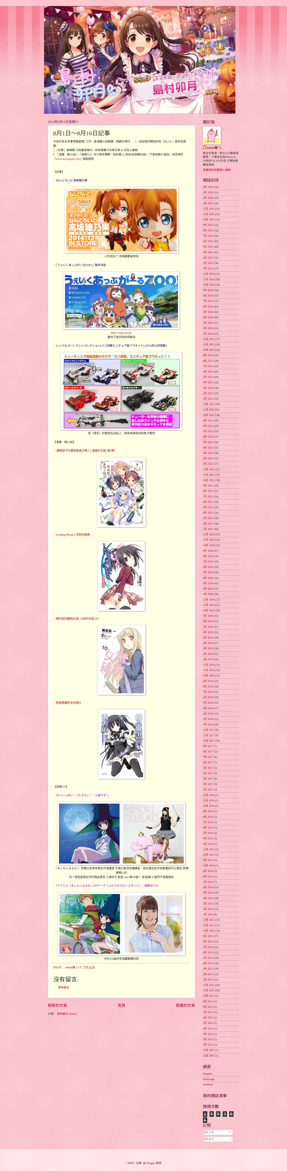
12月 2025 (209, 208)
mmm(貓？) (214, 147)
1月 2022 (208, 463)
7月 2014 (208, 881)
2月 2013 (208, 974)
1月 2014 (208, 914)
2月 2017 (208, 784)
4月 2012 (208, 1028)
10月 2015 (209, 854)
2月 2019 (208, 654)
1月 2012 (208, 1044)
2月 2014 (208, 909)
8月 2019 (208, 621)
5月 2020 (208, 572)
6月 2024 (208, 306)
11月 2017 (208, 735)
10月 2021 (209, 480)
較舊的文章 (185, 1005)
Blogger (150, 1163)
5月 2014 (208, 892)
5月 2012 (208, 1023)
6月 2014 (208, 887)
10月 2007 (209, 1055)
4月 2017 (208, 773)
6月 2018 (208, 697)
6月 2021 (208, 501)
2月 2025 (208, 263)
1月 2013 (208, 979)
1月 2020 (208, 594)
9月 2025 (208, 225)
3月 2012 (208, 1034)
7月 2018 (208, 691)
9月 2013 (208, 936)
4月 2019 (208, 643)
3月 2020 (208, 583)
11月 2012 (208, 990)
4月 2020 (208, 578)
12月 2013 (209, 919)
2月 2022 (208, 458)
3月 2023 (208, 388)
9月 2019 (208, 615)
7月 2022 (208, 431)
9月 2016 (208, 811)
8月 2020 (208, 556)
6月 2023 (208, 371)
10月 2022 (209, 415)
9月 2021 (208, 485)
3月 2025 (208, 257)
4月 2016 (208, 838)
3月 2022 (208, 453)
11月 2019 (208, 605)
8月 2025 (208, 230)
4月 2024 (208, 317)
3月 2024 (208, 322)
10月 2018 (209, 675)
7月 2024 (208, 301)
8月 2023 (208, 360)
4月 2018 (208, 708)
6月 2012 (208, 1017)
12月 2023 (209, 339)
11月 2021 (208, 474)
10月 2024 (209, 284)
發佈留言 (63, 987)
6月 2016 (208, 827)
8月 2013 (208, 941)
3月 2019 (208, 648)
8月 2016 (208, 816)
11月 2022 (208, 409)
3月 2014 (208, 903)
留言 (209, 1139)
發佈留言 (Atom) (67, 1013)
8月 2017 (208, 751)
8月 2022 (208, 425)
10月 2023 (209, 349)
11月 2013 (208, 925)
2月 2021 (208, 523)
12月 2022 (209, 404)
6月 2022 (208, 436)
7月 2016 (208, 822)
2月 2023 (208, 393)
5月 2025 (208, 246)
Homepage (209, 1079)
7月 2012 (208, 1012)
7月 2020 (208, 561)
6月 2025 (208, 241)
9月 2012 (208, 1001)
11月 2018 (208, 670)
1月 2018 (208, 724)
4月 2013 (208, 963)
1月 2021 (208, 529)
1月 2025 (208, 268)
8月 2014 (208, 876)
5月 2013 (208, 957)
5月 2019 (208, 637)
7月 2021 (208, 496)
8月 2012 (208, 1006)
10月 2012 (209, 995)
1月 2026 (208, 203)
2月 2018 (208, 719)
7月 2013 (208, 947)
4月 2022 (208, 447)
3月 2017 (208, 778)
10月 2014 (209, 865)
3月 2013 (208, 968)
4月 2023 (208, 382)
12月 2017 (209, 729)
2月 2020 (208, 588)
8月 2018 (208, 686)
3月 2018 (208, 713)
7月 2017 (208, 757)
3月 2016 (208, 844)
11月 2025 (208, 214)
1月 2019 (208, 659)
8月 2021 (208, 491)
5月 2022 (208, 442)
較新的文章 (57, 1005)
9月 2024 (208, 290)
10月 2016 (209, 805)
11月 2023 (208, 344)
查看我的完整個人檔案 (217, 169)
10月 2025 (209, 219)
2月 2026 (208, 197)
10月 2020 (209, 545)
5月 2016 (208, 833)
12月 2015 (209, 849)
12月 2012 (209, 985)
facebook (208, 1084)
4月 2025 (208, 252)
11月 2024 (208, 279)
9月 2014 (208, 871)
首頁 (121, 1005)
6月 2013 (208, 952)
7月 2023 (208, 366)
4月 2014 (208, 898)
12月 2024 (209, 273)
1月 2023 (208, 398)
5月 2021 (208, 507)
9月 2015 (208, 860)
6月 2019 (208, 632)
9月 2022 (208, 420)
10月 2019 (209, 610)
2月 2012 (208, 1039)
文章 (209, 1132)
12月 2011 (208, 1050)
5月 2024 (208, 312)
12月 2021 (209, 469)
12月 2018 (209, 664)
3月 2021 (208, 518)
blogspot (207, 1073)
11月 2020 (208, 539)
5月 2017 (208, 767)
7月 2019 (208, 626)
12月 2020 (209, 534)
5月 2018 (208, 702)
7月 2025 (208, 235)
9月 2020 (208, 550)
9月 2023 (208, 355)
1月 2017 (208, 789)
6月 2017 (208, 762)
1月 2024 (208, 333)
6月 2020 (208, 567)
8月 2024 (208, 295)
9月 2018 (208, 681)
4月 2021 (208, 512)
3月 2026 (208, 192)
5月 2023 (208, 377)
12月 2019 (209, 599)
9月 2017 (208, 746)
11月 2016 (208, 800)
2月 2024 (208, 328)
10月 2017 (209, 740)
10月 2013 (209, 930)
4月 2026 (208, 187)
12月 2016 (209, 795)
